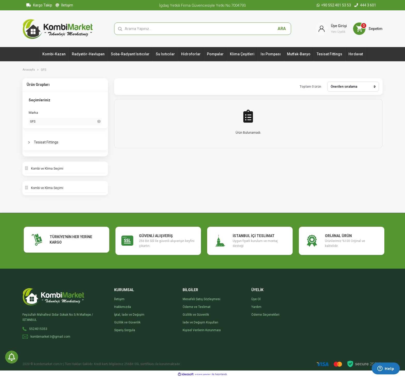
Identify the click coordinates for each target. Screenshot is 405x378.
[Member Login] (331, 28)
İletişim (64, 5)
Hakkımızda (122, 307)
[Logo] (57, 28)
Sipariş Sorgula (124, 330)
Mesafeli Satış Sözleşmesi (201, 299)
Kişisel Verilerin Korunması (202, 330)
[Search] (202, 28)
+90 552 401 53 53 (334, 5)
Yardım (256, 307)
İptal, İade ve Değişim (129, 314)
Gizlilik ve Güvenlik (127, 322)
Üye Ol (256, 299)
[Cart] (368, 28)
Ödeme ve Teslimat (197, 307)
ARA (282, 28)
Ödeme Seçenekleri (265, 314)
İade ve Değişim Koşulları (200, 322)
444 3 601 (365, 5)
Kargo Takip (39, 5)
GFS (45, 70)
